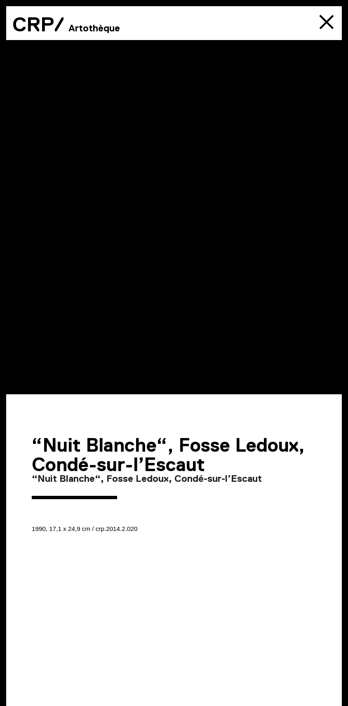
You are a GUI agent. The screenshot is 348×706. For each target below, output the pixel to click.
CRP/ (38, 24)
